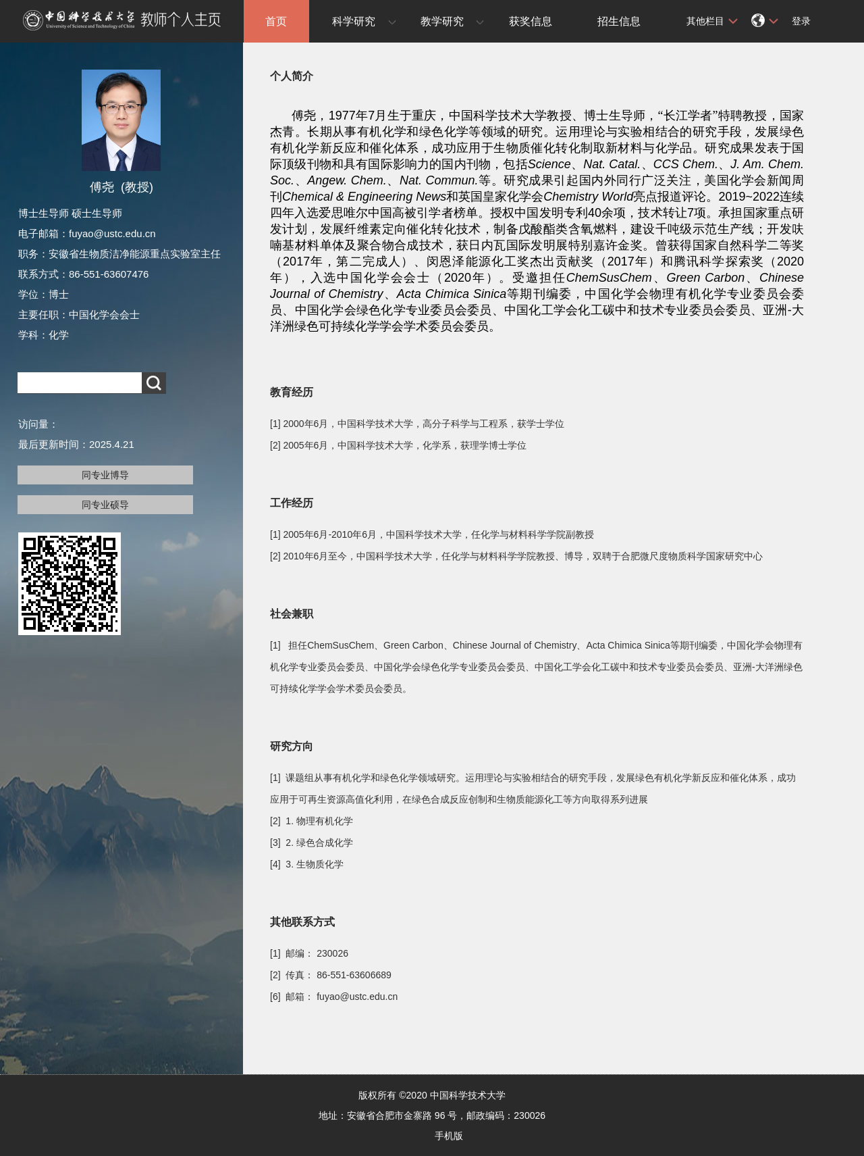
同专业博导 (105, 475)
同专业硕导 (105, 504)
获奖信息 (530, 21)
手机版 (449, 1135)
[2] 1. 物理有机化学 (311, 820)
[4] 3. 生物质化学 (307, 864)
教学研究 (442, 21)
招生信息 (619, 21)
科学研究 (353, 21)
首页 (276, 21)
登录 (801, 21)
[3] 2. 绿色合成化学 (311, 842)
